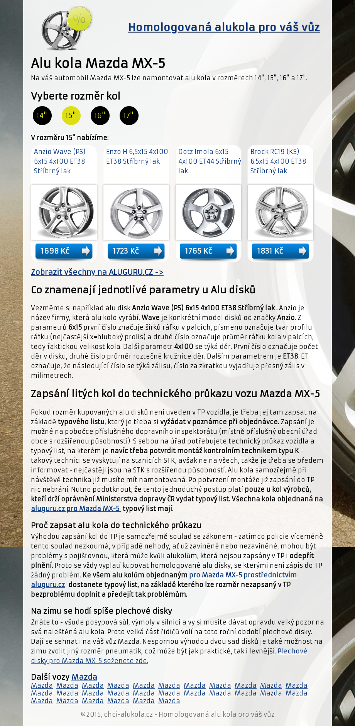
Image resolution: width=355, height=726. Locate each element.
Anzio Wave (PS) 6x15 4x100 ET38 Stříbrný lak (60, 161)
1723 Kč (126, 251)
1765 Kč (198, 251)
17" (128, 115)
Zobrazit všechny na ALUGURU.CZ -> (97, 272)
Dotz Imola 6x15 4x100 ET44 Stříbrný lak (209, 161)
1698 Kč (55, 251)
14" (42, 115)
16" (100, 115)
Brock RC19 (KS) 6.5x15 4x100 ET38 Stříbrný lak (278, 161)
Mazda (84, 677)
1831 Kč (270, 251)
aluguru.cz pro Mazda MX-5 (76, 509)
